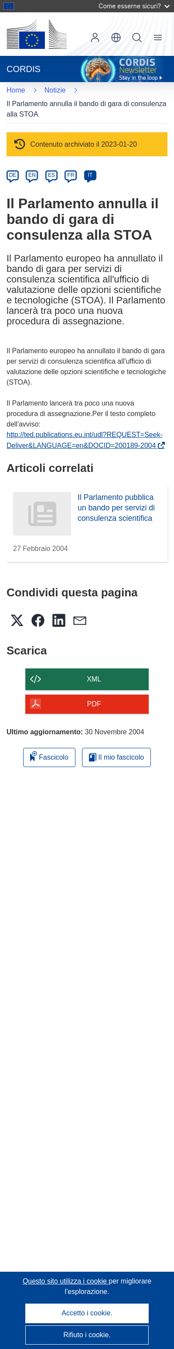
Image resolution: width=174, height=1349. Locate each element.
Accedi (95, 37)
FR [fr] (70, 175)
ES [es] (51, 175)
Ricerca (137, 37)
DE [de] (13, 175)
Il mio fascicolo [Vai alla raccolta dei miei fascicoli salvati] (116, 757)
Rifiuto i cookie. (87, 1335)
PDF (94, 704)
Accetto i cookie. (87, 1313)
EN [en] (32, 175)
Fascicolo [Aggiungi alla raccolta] (49, 756)
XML (94, 679)
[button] (116, 37)
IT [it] (90, 175)
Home (16, 90)
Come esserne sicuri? (134, 6)
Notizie (55, 90)
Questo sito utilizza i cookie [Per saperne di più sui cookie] (66, 1281)
